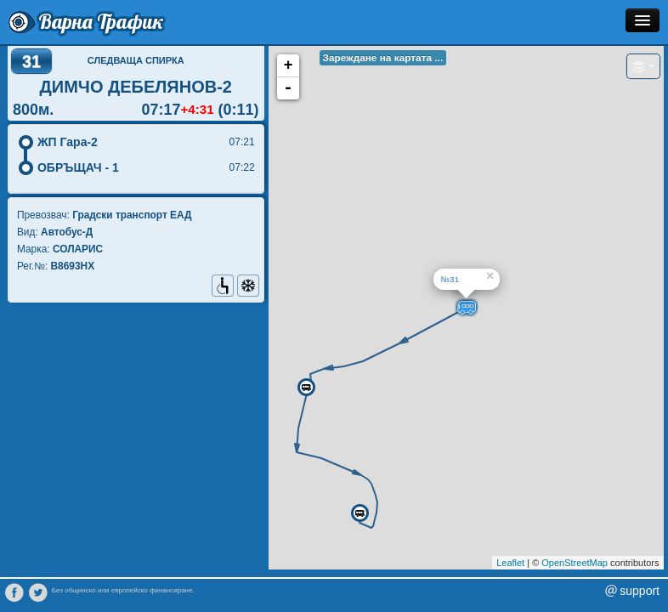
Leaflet (510, 563)
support (640, 591)
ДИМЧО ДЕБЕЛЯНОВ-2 (136, 86)
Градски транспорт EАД (131, 215)
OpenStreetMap (574, 563)
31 (31, 61)
